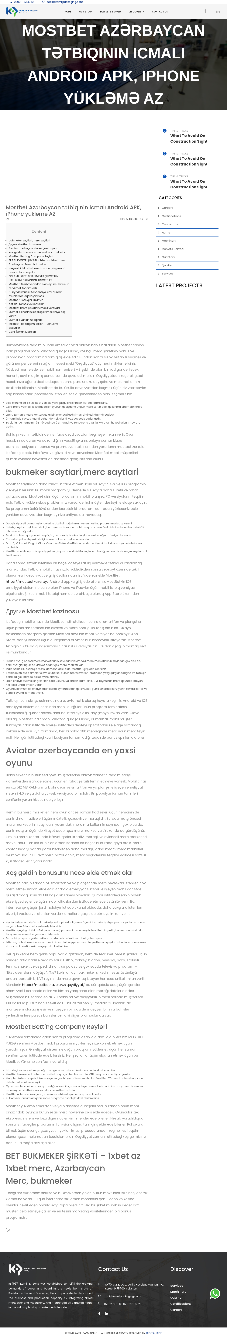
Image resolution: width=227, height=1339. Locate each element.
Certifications (171, 216)
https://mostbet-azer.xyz (27, 581)
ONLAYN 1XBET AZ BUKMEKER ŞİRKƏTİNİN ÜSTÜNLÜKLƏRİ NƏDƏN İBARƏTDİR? (33, 278)
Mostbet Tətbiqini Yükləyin (26, 300)
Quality (167, 265)
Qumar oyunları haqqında (26, 320)
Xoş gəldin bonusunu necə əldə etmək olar (37, 252)
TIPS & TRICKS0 (134, 219)
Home (67, 11)
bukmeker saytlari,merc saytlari (29, 240)
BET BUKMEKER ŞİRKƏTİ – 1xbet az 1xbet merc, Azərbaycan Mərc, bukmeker (37, 262)
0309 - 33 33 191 (24, 2)
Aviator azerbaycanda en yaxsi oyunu (33, 248)
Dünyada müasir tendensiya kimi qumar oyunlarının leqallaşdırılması (35, 294)
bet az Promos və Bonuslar (26, 304)
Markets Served (110, 11)
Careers (167, 208)
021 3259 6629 (132, 1309)
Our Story (86, 11)
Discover (135, 11)
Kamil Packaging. (86, 1333)
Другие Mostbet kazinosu (25, 244)
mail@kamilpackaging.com (65, 2)
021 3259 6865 (113, 1309)
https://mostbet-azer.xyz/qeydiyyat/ (53, 984)
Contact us (160, 11)
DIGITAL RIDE (154, 1333)
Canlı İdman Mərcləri (22, 332)
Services (168, 273)
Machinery (169, 241)
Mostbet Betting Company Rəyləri (31, 256)
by (7, 219)
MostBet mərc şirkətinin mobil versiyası (34, 308)
